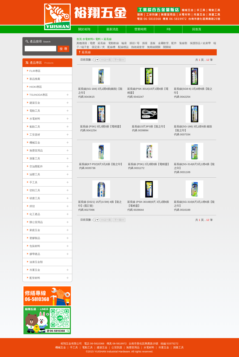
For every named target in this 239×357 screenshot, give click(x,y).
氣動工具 (34, 126)
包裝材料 (34, 245)
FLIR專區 (35, 70)
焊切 (32, 206)
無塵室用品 (36, 150)
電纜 (92, 43)
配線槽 (111, 46)
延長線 (102, 43)
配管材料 (34, 277)
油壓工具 (34, 174)
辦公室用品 (36, 222)
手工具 (33, 182)
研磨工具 (34, 198)
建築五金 (34, 102)
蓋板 (152, 43)
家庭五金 (34, 230)
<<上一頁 (106, 59)
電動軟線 (113, 43)
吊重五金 (34, 269)
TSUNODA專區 (38, 94)
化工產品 (34, 214)
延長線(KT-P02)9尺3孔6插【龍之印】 (101, 164)
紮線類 (183, 43)
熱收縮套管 (137, 46)
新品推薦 (34, 78)
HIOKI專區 (35, 86)
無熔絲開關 (153, 46)
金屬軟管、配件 (167, 43)
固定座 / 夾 (98, 46)
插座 (144, 43)
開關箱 (167, 46)
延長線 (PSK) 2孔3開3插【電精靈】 (149, 164)
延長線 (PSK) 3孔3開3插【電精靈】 (101, 126)
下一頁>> (119, 59)
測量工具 (34, 158)
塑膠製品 (34, 238)
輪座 (124, 43)
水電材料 (34, 118)
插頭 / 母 (134, 43)
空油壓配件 (36, 166)
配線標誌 (123, 46)
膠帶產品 (34, 253)
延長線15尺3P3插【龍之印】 (149, 126)
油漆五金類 (36, 261)
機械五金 (34, 142)
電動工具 (34, 110)
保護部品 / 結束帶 (200, 43)
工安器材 (34, 134)
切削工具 (34, 190)
